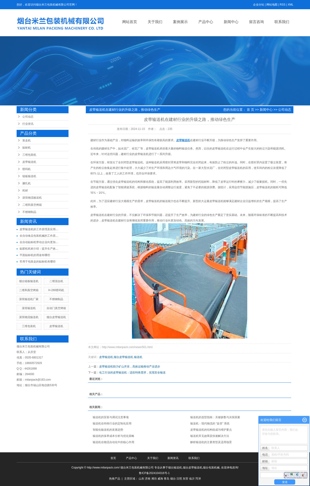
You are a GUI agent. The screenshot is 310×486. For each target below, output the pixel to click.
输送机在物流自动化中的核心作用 (113, 442)
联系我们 (281, 22)
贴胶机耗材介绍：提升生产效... (39, 248)
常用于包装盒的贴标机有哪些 (38, 261)
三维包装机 (29, 154)
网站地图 (271, 4)
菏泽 (198, 478)
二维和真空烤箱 (32, 204)
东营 (185, 478)
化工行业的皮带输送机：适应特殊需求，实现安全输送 (132, 372)
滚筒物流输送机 (32, 197)
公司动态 (27, 116)
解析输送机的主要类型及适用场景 (211, 442)
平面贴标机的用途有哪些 (35, 255)
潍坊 (154, 478)
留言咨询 (256, 22)
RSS (283, 4)
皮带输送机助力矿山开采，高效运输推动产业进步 (129, 366)
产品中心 (205, 22)
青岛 (166, 478)
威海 (160, 478)
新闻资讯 (173, 458)
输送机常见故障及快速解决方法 (209, 436)
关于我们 (155, 22)
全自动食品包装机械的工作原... (39, 235)
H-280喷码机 (56, 290)
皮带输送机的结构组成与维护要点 (211, 429)
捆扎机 (26, 183)
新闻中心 (231, 22)
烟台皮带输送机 (56, 317)
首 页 (250, 109)
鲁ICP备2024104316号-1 (154, 473)
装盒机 (26, 140)
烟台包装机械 (211, 467)
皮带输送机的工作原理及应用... (39, 229)
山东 (141, 478)
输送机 (138, 357)
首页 (113, 458)
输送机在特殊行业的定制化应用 (112, 423)
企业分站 (258, 4)
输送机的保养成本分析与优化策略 (113, 436)
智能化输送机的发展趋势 (108, 429)
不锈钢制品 (29, 212)
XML (290, 4)
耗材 (25, 190)
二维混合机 (56, 281)
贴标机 (26, 147)
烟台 (173, 478)
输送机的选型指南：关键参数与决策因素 (215, 417)
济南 (147, 478)
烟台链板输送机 (29, 281)
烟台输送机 (175, 467)
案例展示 (180, 22)
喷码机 (26, 169)
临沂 (192, 478)
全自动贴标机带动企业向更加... (39, 242)
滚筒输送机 (29, 308)
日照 (179, 478)
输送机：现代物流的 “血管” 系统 (210, 423)
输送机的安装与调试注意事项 (111, 417)
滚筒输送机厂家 (29, 299)
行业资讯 (27, 123)
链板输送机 (29, 176)
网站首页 (129, 22)
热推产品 (114, 478)
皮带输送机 (29, 162)
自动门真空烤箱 (56, 308)
